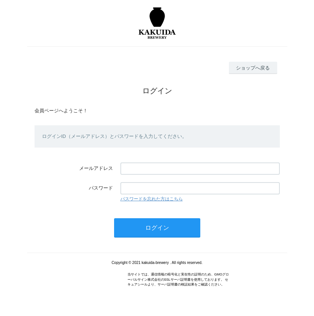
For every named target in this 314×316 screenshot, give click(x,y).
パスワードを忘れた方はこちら (151, 198)
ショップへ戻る (253, 68)
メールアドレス (96, 168)
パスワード (101, 188)
